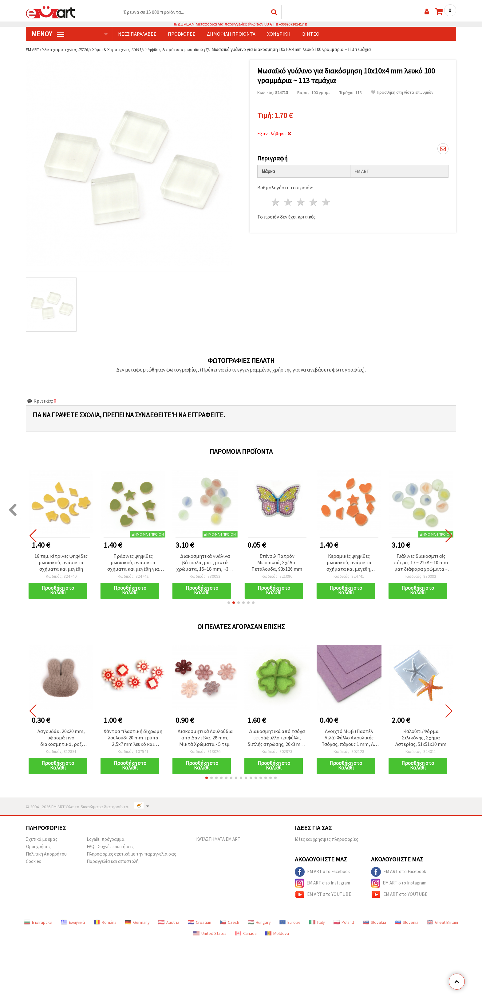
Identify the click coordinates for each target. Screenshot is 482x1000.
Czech (229, 924)
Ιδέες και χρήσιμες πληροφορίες (326, 841)
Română (105, 924)
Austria (168, 924)
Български (38, 924)
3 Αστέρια (301, 200)
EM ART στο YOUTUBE (323, 897)
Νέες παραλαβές (137, 34)
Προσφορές (181, 34)
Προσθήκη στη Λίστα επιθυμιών (402, 92)
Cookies (33, 863)
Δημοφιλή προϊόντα (231, 34)
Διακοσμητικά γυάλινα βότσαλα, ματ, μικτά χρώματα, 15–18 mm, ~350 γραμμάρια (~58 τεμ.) (205, 563)
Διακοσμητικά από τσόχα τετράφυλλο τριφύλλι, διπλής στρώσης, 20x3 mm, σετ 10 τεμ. (277, 739)
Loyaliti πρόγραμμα (105, 841)
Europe (290, 924)
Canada (246, 935)
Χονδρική (278, 34)
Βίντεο (310, 34)
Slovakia (374, 924)
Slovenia (406, 924)
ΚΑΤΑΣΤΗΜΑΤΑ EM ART (218, 841)
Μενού (48, 34)
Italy (317, 924)
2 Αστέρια (288, 200)
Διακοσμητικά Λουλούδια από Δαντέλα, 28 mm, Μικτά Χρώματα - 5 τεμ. (205, 739)
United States (210, 935)
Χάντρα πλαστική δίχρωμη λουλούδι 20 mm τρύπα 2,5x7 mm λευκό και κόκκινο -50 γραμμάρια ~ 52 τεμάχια (133, 739)
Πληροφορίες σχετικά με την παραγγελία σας (131, 856)
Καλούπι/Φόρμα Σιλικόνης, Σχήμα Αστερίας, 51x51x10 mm (421, 739)
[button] (228, 604)
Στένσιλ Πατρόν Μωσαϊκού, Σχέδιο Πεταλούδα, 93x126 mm (277, 563)
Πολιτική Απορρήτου (46, 856)
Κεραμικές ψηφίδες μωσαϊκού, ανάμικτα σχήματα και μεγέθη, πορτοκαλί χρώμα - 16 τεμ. (348, 563)
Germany (137, 924)
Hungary (259, 924)
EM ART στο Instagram (322, 885)
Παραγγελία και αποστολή (113, 863)
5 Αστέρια (326, 200)
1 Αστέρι (276, 200)
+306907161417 (291, 24)
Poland (344, 924)
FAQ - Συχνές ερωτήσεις (110, 849)
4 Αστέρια (313, 200)
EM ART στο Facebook (322, 874)
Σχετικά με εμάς (41, 841)
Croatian (199, 924)
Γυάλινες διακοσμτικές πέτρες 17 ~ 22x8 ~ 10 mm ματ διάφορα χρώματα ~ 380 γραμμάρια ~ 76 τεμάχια (420, 563)
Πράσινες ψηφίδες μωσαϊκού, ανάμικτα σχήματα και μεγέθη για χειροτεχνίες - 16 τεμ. (133, 563)
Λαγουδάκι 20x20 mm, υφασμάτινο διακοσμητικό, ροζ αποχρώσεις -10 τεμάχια (61, 739)
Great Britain (442, 924)
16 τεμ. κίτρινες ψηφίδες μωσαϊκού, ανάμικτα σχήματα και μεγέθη (61, 563)
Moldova (277, 935)
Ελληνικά (73, 924)
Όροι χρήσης (38, 849)
